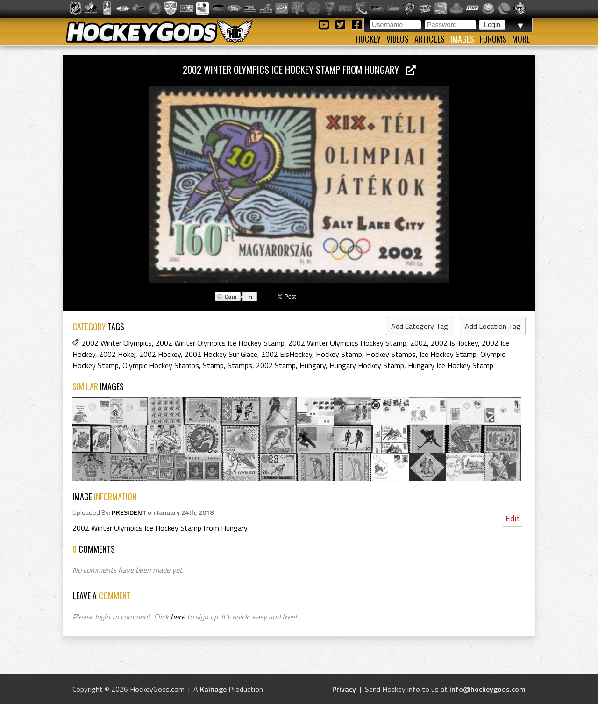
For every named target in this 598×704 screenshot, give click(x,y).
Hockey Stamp (339, 354)
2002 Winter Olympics (117, 342)
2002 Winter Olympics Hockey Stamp (347, 342)
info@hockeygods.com (487, 689)
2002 (418, 342)
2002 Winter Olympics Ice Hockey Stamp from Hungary (299, 69)
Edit (512, 518)
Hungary (312, 365)
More (521, 39)
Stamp (213, 365)
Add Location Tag (492, 326)
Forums (493, 39)
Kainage (213, 689)
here (178, 616)
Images (462, 39)
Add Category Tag (419, 326)
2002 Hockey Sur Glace (221, 354)
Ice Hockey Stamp (448, 354)
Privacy (344, 689)
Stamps (240, 365)
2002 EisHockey (286, 354)
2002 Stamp (276, 365)
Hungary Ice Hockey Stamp (450, 365)
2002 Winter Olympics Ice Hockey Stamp (220, 342)
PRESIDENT (129, 512)
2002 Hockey (160, 354)
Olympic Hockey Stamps (160, 365)
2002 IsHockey (454, 342)
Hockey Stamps (391, 354)
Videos (397, 39)
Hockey (368, 39)
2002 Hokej (117, 354)
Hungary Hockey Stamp (366, 365)
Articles (429, 39)
